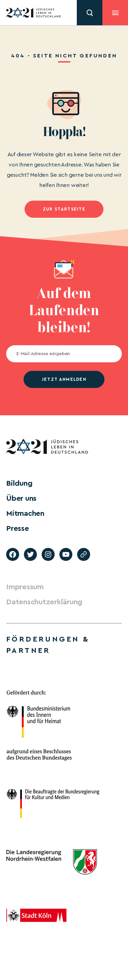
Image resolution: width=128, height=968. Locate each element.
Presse (17, 528)
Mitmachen (25, 513)
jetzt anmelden (64, 379)
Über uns (21, 498)
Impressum (25, 587)
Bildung (19, 483)
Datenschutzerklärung (44, 602)
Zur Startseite (64, 209)
